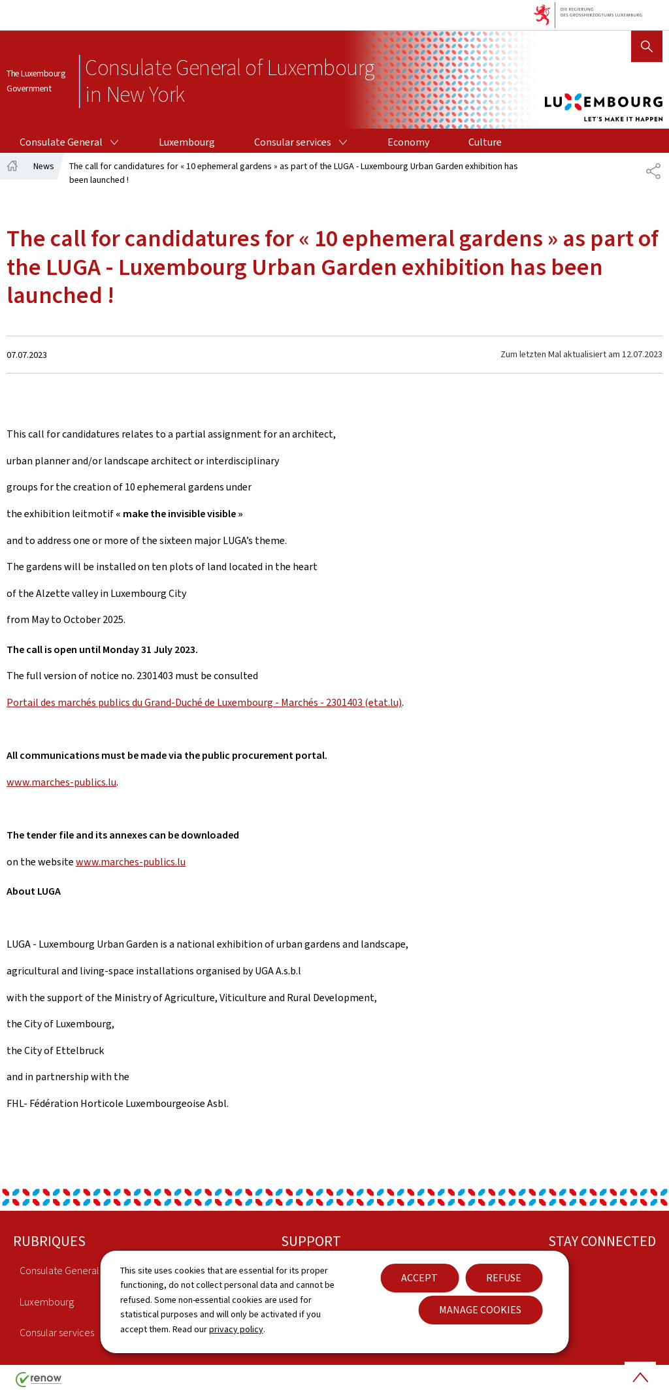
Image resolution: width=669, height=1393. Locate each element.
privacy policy (236, 1329)
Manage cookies (480, 1310)
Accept (419, 1278)
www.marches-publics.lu (61, 782)
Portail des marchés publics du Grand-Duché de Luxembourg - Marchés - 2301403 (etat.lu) (204, 702)
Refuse (503, 1278)
